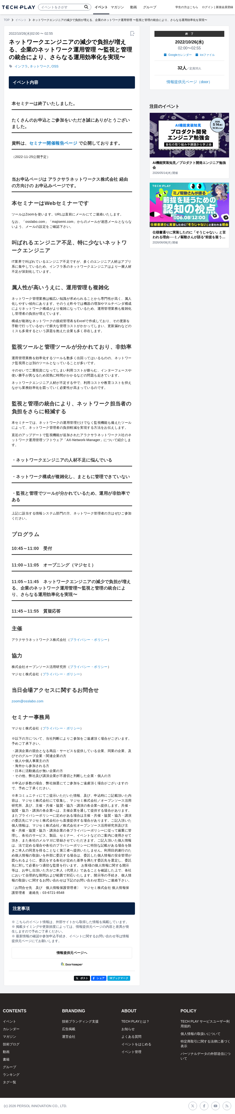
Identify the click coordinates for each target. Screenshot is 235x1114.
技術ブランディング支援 (80, 1021)
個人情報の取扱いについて (201, 1034)
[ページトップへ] (18, 7)
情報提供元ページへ (72, 953)
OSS (55, 66)
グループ (9, 1067)
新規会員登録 (224, 7)
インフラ (21, 66)
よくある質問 (131, 1036)
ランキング (11, 1074)
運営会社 (68, 1036)
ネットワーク (40, 66)
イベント (21, 20)
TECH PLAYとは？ (135, 1021)
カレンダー (11, 1029)
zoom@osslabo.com (27, 701)
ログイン (207, 7)
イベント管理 (131, 1052)
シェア (99, 978)
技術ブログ (11, 1044)
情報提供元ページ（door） (189, 82)
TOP (7, 20)
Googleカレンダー (178, 55)
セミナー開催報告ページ (53, 143)
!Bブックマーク (118, 978)
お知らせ (128, 1029)
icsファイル (205, 55)
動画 (6, 1052)
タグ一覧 (9, 1082)
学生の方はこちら (186, 7)
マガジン (9, 1036)
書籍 (6, 1059)
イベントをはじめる (136, 1044)
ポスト (82, 978)
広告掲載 (68, 1029)
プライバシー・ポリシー (89, 640)
